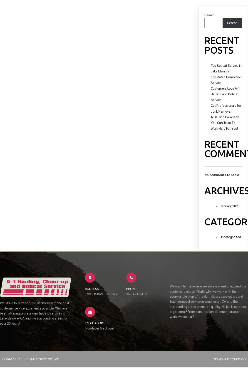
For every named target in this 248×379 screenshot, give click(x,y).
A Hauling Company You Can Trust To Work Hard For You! (225, 122)
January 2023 (230, 206)
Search (209, 15)
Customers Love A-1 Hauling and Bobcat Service (225, 94)
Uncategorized (230, 237)
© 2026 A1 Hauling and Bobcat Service (30, 359)
